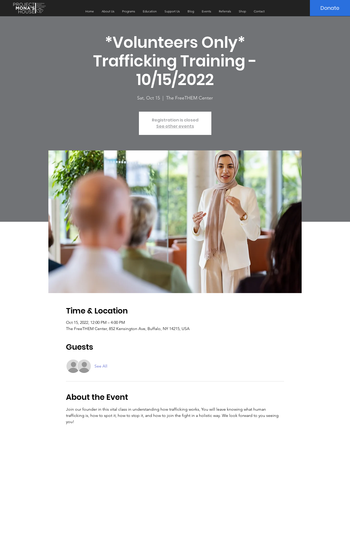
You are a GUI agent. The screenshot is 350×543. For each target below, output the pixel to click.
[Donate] (330, 8)
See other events (175, 126)
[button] (108, 11)
